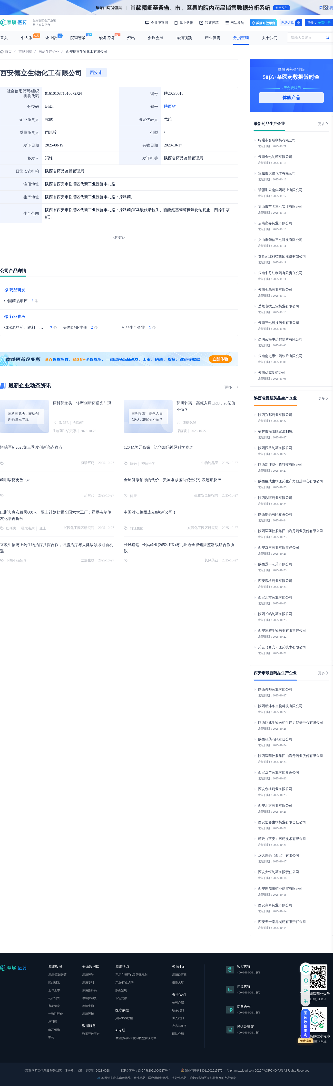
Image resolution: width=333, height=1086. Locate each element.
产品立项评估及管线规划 (131, 974)
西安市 (96, 72)
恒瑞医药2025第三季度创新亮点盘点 (31, 447)
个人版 (26, 38)
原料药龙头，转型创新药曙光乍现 (82, 403)
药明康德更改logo (15, 480)
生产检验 (54, 1029)
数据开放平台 (263, 22)
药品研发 (54, 982)
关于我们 (269, 38)
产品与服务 (179, 1026)
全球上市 (54, 990)
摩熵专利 (88, 982)
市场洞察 (25, 51)
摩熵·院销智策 (57, 974)
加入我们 (178, 1018)
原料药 (52, 1021)
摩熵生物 (88, 1006)
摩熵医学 (88, 974)
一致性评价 (55, 1013)
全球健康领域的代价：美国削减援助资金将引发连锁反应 (172, 480)
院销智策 (78, 38)
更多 (231, 387)
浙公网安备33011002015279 (202, 1070)
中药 (51, 1037)
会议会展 (155, 38)
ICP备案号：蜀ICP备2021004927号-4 (145, 1070)
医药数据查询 (305, 1024)
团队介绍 (178, 1033)
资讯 (131, 38)
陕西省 (170, 106)
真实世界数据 (124, 1018)
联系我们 (178, 1010)
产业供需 (212, 38)
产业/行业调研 (124, 982)
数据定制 (121, 990)
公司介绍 (178, 1002)
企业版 (51, 38)
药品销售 (54, 998)
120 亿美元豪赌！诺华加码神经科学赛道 (158, 447)
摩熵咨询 (106, 38)
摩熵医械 (88, 1013)
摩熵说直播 (179, 974)
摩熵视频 (184, 38)
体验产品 (291, 97)
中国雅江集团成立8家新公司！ (150, 512)
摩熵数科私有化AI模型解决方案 (136, 1038)
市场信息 (54, 1006)
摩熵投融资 (89, 998)
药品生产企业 (49, 51)
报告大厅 (178, 982)
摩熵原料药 (89, 990)
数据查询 (241, 38)
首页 (4, 38)
